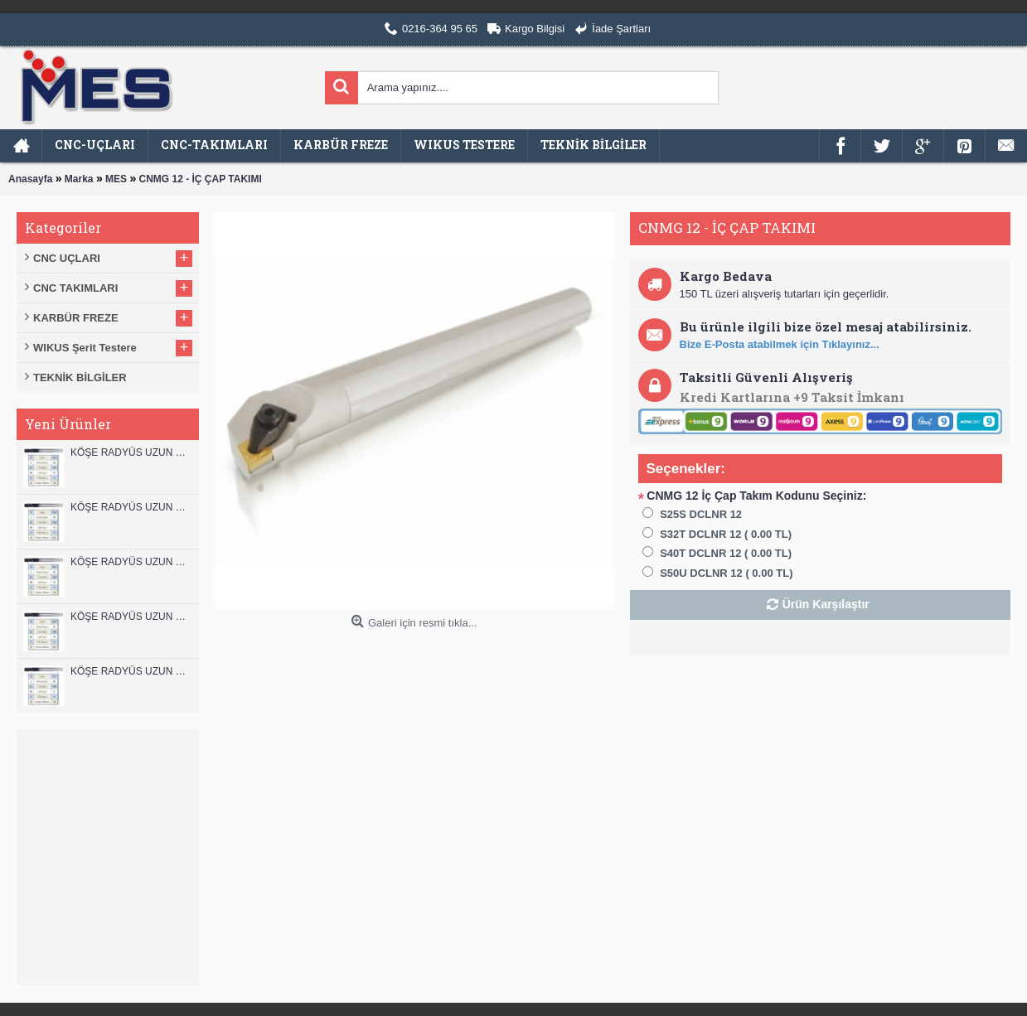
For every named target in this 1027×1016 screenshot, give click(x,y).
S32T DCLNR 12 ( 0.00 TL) (726, 534)
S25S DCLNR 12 (701, 514)
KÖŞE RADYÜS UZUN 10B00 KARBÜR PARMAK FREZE (130, 562)
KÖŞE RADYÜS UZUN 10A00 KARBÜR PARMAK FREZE (130, 616)
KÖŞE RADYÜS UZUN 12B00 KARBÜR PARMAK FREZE (130, 452)
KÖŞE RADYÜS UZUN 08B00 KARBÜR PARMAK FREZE (130, 671)
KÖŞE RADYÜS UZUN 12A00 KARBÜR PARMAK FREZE (130, 507)
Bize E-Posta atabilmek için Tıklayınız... (779, 344)
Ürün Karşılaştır (826, 604)
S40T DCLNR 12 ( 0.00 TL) (726, 553)
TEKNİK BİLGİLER (80, 377)
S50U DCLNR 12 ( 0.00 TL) (726, 573)
